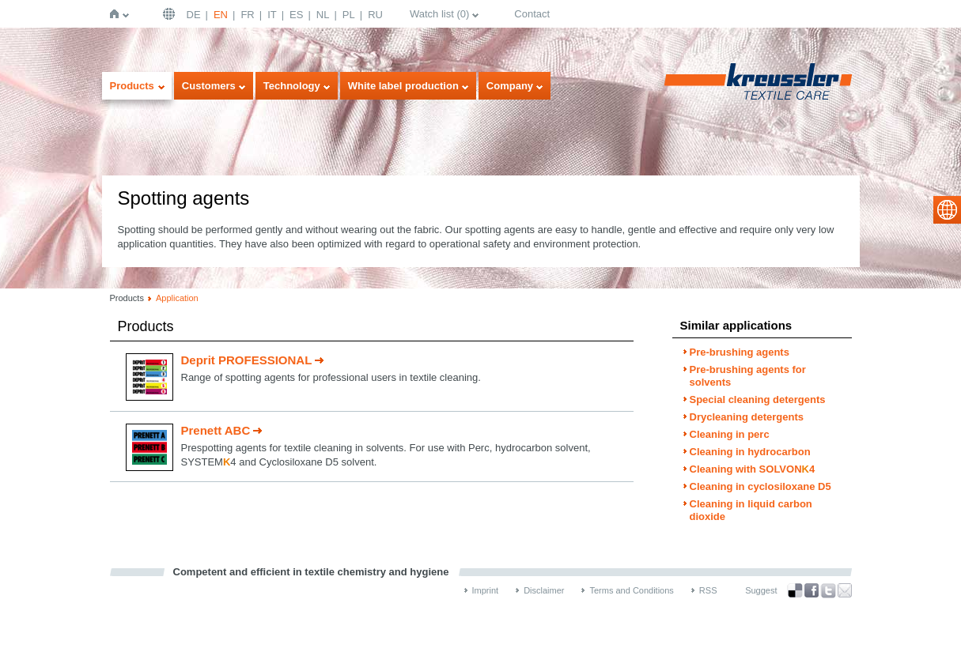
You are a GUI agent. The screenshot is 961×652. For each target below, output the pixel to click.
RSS (708, 590)
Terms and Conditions (631, 590)
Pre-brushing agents (739, 352)
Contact (532, 14)
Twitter (828, 590)
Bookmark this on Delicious (795, 590)
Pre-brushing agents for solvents (748, 376)
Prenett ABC (216, 430)
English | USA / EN (171, 14)
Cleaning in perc (730, 434)
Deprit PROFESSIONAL (246, 360)
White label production (403, 86)
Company (509, 86)
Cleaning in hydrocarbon (750, 452)
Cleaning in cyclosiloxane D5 (760, 486)
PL (348, 15)
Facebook (811, 590)
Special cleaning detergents (758, 399)
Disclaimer (544, 590)
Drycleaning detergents (747, 417)
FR (247, 15)
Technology (291, 86)
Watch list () (439, 14)
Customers (209, 86)
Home (117, 14)
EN (221, 15)
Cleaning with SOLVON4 (752, 469)
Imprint (485, 590)
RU (375, 15)
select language (947, 210)
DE (194, 15)
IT (272, 15)
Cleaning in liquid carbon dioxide (751, 510)
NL (323, 15)
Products (132, 86)
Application (177, 298)
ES (296, 15)
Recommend (845, 590)
